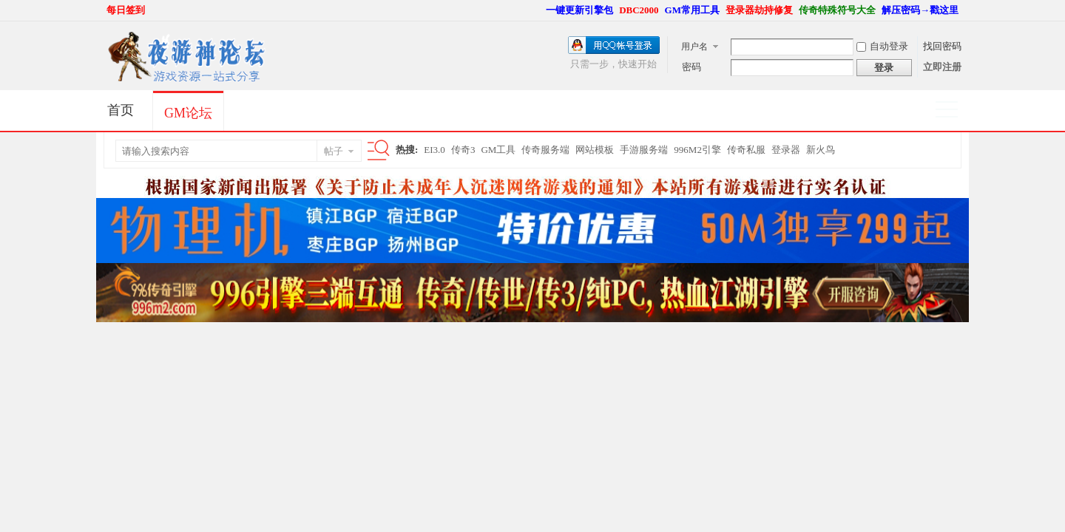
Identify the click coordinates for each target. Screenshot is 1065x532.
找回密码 (942, 46)
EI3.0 (434, 149)
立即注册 (942, 66)
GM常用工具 (692, 10)
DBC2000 (638, 10)
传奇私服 (746, 149)
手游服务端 (644, 149)
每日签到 (125, 10)
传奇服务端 (545, 149)
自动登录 (882, 46)
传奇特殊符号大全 (837, 10)
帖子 (333, 151)
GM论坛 (188, 113)
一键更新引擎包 (579, 10)
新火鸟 (820, 149)
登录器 (785, 149)
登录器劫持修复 (759, 10)
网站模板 (594, 149)
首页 (120, 110)
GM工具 (498, 149)
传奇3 (463, 149)
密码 (691, 66)
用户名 (694, 46)
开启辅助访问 (539, 10)
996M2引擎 (697, 149)
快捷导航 (953, 110)
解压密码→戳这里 (920, 10)
